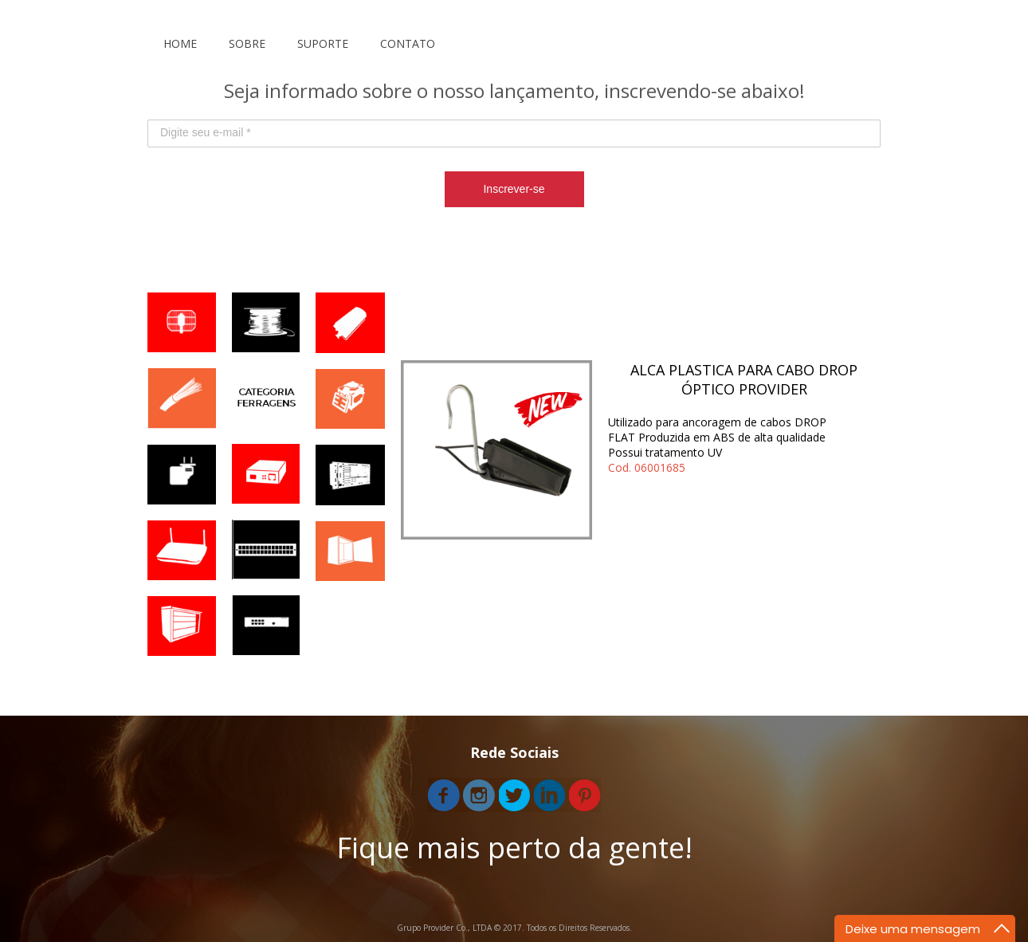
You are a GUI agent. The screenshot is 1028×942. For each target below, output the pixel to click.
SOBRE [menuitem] (247, 43)
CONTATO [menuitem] (407, 43)
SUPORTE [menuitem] (322, 43)
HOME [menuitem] (180, 43)
